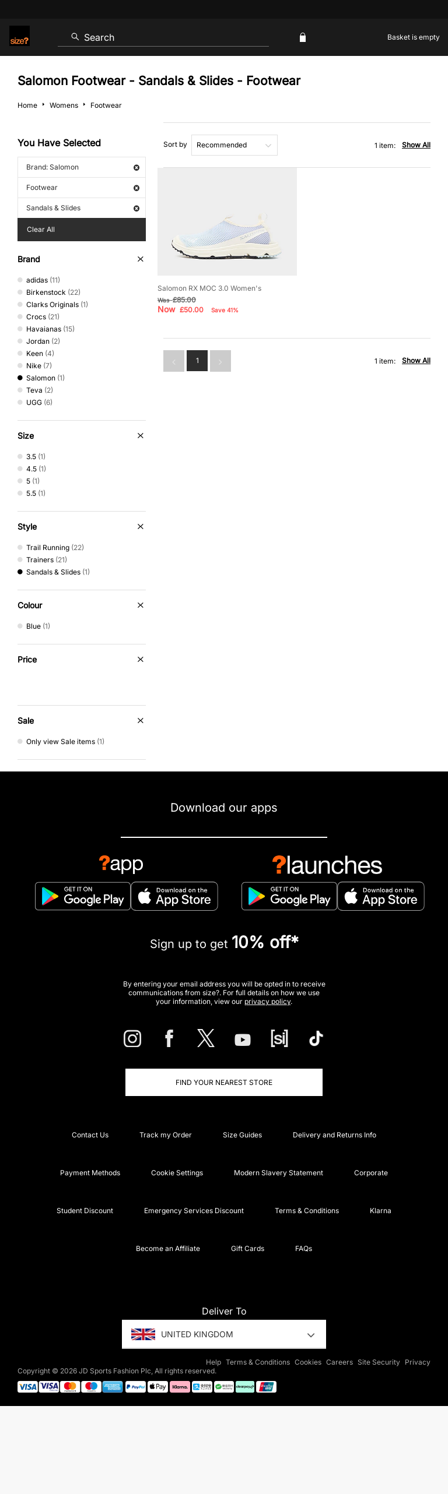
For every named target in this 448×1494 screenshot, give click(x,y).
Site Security (379, 1362)
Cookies (308, 1362)
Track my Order (165, 1134)
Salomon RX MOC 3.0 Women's (209, 288)
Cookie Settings (177, 1172)
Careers (339, 1362)
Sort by (175, 144)
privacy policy (267, 1001)
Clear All (41, 229)
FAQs (303, 1248)
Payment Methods (90, 1172)
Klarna (380, 1210)
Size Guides (242, 1134)
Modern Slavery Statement (278, 1172)
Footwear (82, 187)
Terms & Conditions (307, 1210)
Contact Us (90, 1134)
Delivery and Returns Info (334, 1134)
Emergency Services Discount (194, 1210)
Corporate (371, 1172)
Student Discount (85, 1210)
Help (213, 1362)
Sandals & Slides (82, 207)
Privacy (417, 1362)
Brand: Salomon (82, 167)
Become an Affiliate (168, 1248)
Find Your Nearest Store (224, 1082)
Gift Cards (247, 1248)
